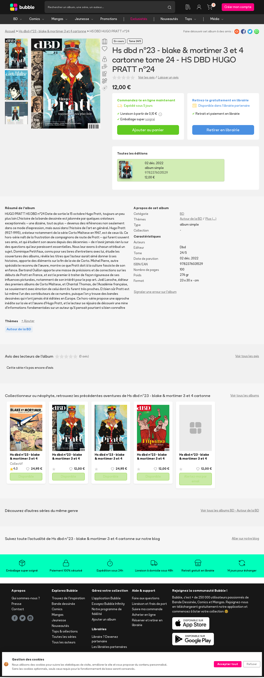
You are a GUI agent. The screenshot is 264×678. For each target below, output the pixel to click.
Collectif (16, 465)
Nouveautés (169, 20)
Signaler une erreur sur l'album (155, 293)
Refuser (252, 664)
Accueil (10, 32)
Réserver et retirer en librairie (147, 623)
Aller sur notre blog (245, 540)
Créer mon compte (237, 7)
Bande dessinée (63, 605)
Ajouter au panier (148, 131)
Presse (16, 605)
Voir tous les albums (244, 397)
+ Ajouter (27, 322)
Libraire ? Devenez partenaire (105, 640)
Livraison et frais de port (149, 605)
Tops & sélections (65, 632)
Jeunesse (84, 20)
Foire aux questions (145, 599)
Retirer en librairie (223, 131)
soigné (150, 120)
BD (17, 20)
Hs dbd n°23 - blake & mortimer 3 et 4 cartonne (52, 32)
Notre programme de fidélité (107, 612)
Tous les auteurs (63, 643)
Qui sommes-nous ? (26, 599)
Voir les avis (146, 79)
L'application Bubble (106, 599)
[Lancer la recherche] (169, 8)
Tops (191, 20)
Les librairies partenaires (109, 648)
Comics (37, 20)
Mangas (60, 20)
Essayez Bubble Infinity (108, 605)
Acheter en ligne (144, 616)
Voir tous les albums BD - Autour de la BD (230, 512)
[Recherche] (104, 7)
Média (217, 20)
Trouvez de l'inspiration (68, 599)
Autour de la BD (191, 220)
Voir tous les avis (247, 357)
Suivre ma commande (147, 610)
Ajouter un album (104, 621)
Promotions (108, 20)
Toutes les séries (64, 638)
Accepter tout (227, 664)
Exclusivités (139, 20)
